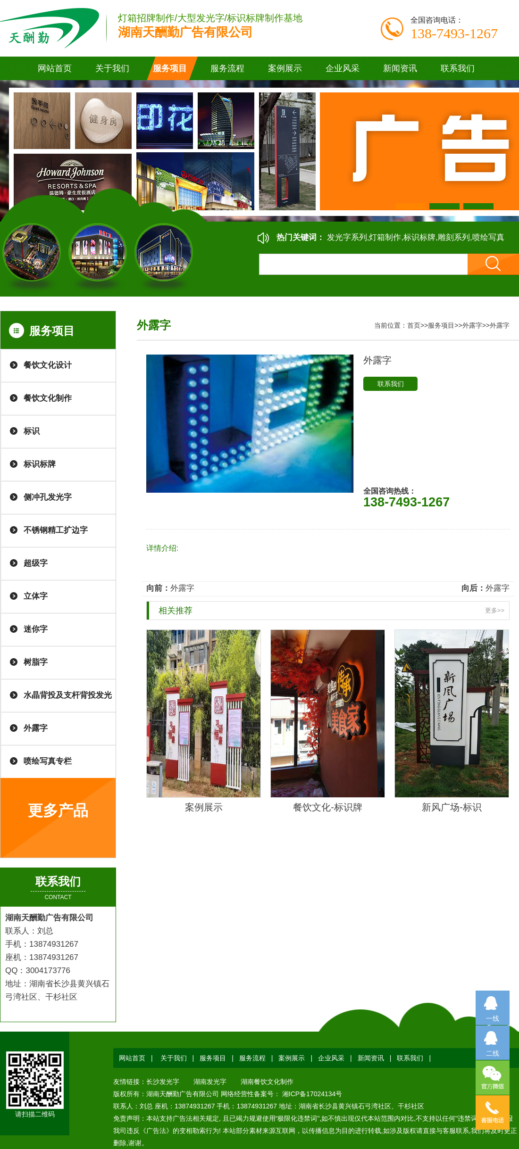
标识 (32, 431)
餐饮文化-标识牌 (327, 807)
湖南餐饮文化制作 (267, 1081)
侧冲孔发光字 (48, 497)
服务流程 (252, 1058)
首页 (413, 325)
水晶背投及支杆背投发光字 (68, 701)
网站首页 (55, 68)
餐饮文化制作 (48, 398)
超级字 (36, 563)
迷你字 (36, 629)
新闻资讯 (371, 1058)
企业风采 (331, 1058)
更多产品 (58, 810)
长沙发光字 (162, 1081)
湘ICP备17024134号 (311, 1094)
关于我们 (173, 1058)
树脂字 (36, 662)
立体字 (36, 596)
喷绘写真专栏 (48, 761)
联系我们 (390, 384)
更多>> (494, 610)
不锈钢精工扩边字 (56, 530)
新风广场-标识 (452, 807)
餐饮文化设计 (48, 365)
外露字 (36, 728)
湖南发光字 (209, 1081)
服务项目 (441, 325)
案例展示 (204, 807)
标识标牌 (40, 464)
